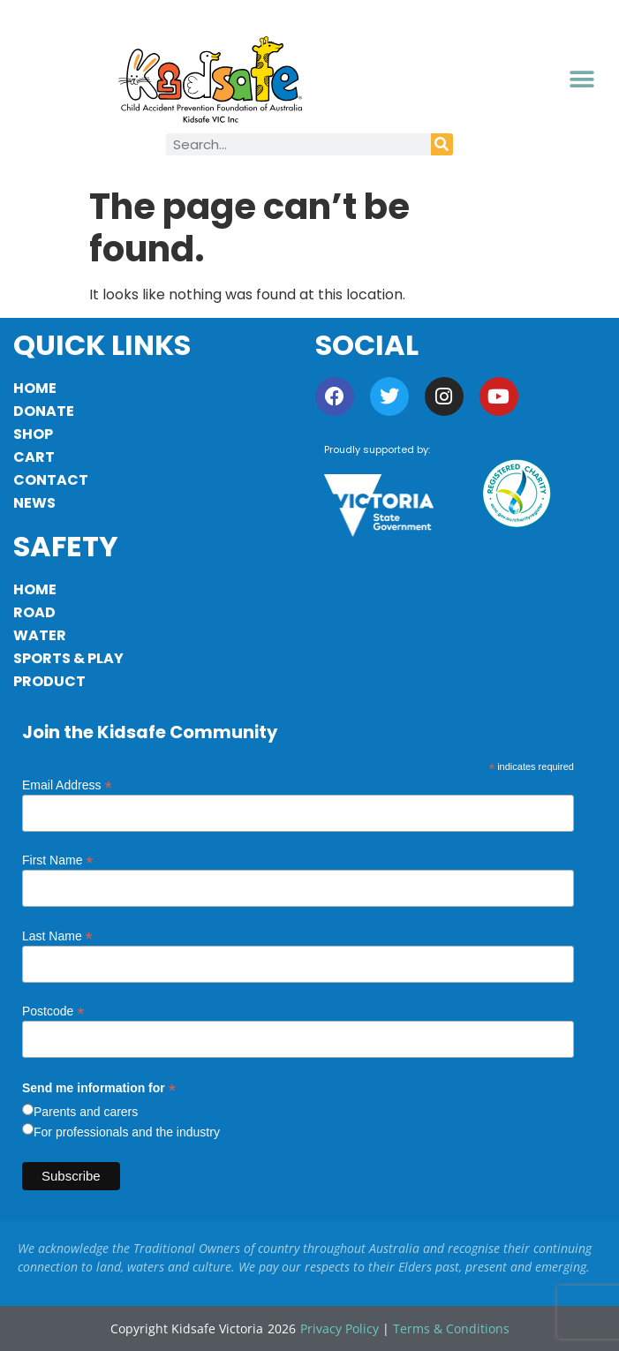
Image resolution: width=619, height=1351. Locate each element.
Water (39, 635)
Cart (34, 457)
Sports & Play (68, 658)
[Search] (442, 144)
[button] (582, 80)
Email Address (67, 784)
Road (34, 612)
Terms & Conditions (451, 1328)
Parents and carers (86, 1112)
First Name (58, 859)
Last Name (57, 935)
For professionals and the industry (127, 1132)
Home (35, 388)
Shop (33, 434)
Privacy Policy (339, 1328)
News (34, 503)
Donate (43, 411)
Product (49, 681)
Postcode (53, 1010)
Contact (50, 480)
